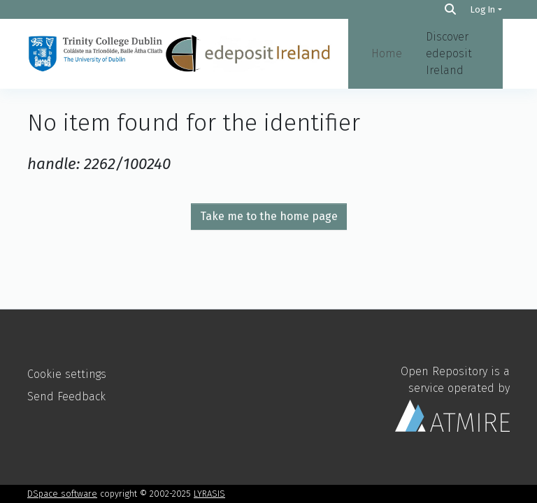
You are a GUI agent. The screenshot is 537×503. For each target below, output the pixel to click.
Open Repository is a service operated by (452, 398)
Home (386, 53)
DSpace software (62, 493)
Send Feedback (66, 396)
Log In (483, 9)
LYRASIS (209, 493)
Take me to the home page (269, 216)
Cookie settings (66, 374)
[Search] (450, 9)
